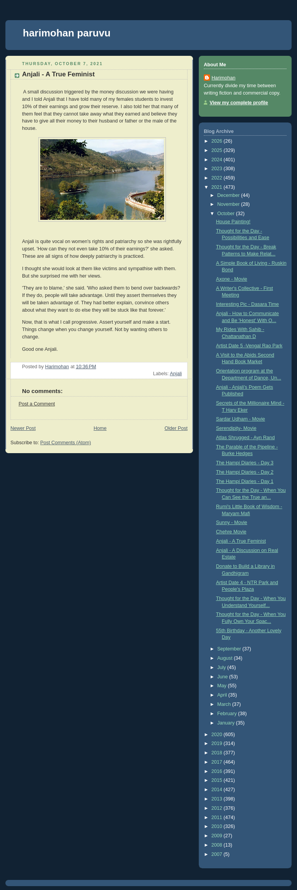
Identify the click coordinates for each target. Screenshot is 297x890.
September (229, 649)
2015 (218, 780)
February (227, 713)
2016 (218, 771)
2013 (218, 799)
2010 (218, 826)
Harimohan (224, 78)
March (224, 704)
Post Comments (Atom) (65, 442)
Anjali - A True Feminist (241, 541)
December (229, 195)
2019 (218, 743)
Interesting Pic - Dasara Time (247, 304)
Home (100, 428)
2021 (218, 187)
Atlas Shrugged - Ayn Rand (245, 437)
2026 (218, 141)
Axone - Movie (232, 279)
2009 (218, 835)
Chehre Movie (231, 532)
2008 (218, 845)
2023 (218, 168)
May (222, 685)
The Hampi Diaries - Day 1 (245, 481)
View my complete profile (239, 102)
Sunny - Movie (232, 522)
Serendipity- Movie (236, 428)
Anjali (176, 373)
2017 (218, 762)
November (229, 204)
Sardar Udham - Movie (240, 419)
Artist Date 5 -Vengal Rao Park (249, 345)
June (223, 677)
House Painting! (233, 221)
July (222, 667)
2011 (218, 817)
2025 (218, 150)
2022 (218, 178)
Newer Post (23, 428)
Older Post (176, 428)
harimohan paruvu (67, 33)
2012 (218, 808)
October (226, 213)
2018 (218, 752)
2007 (218, 854)
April (223, 695)
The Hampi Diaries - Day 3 (245, 463)
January (226, 723)
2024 (218, 159)
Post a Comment (37, 404)
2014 (218, 789)
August (225, 658)
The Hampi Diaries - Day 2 (245, 472)
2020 (218, 734)
